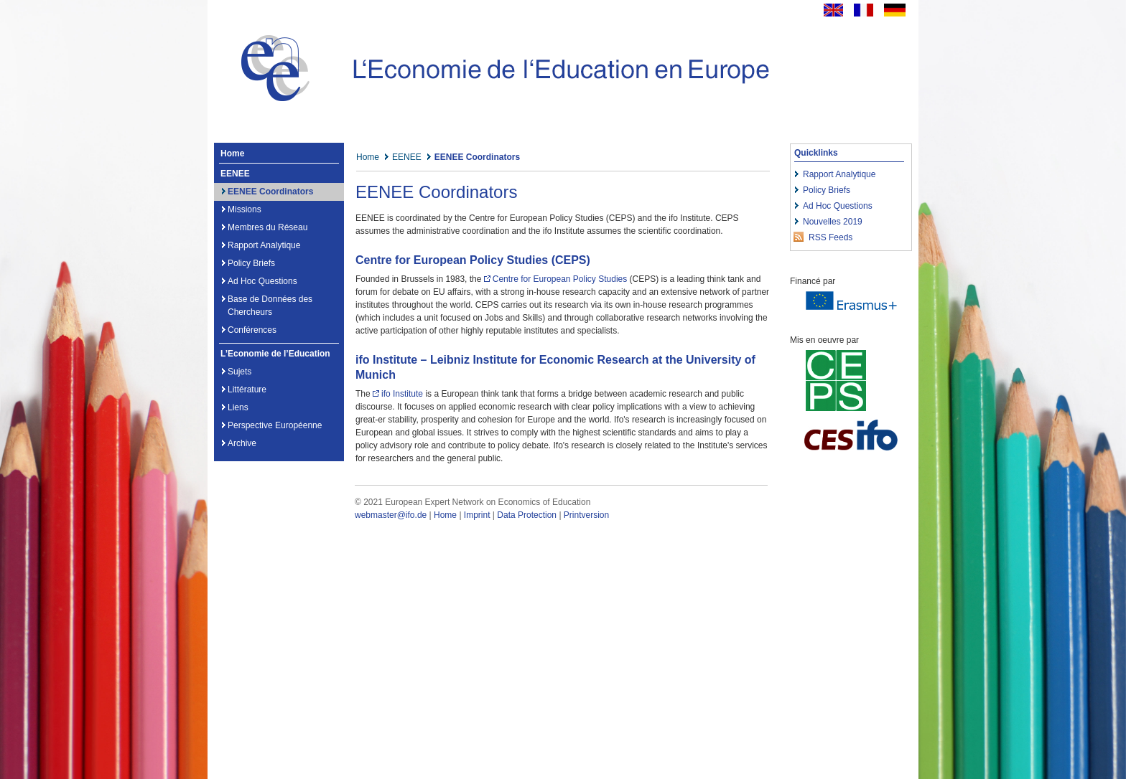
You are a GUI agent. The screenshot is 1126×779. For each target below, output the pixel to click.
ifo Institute (402, 394)
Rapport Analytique (264, 245)
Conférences (252, 330)
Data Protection (527, 515)
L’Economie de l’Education (275, 354)
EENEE (235, 174)
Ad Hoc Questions (262, 281)
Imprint (477, 515)
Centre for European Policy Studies (560, 279)
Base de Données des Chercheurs (270, 305)
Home (232, 153)
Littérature (247, 389)
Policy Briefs (251, 263)
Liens (238, 407)
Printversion (586, 515)
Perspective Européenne (275, 425)
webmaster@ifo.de (391, 515)
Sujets (239, 372)
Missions (244, 209)
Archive (242, 443)
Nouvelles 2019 (832, 222)
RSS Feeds (830, 237)
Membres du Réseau (267, 227)
